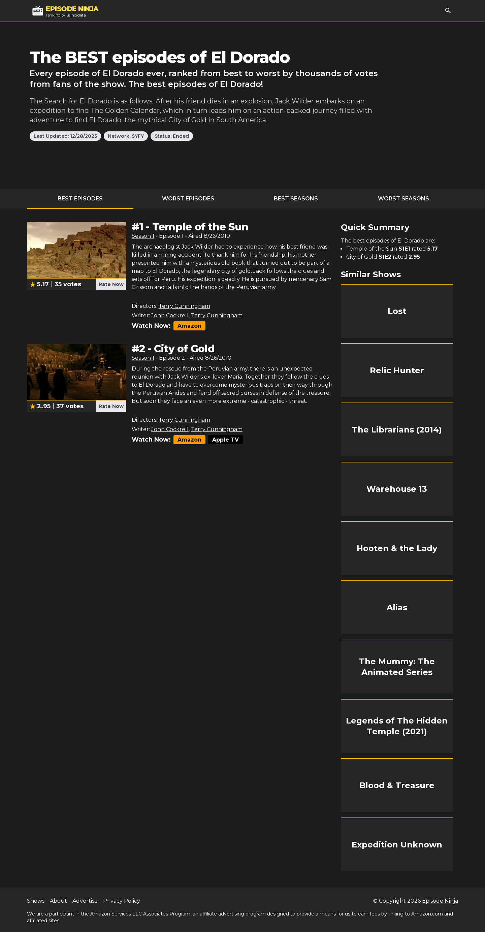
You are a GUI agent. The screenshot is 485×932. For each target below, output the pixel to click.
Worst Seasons (403, 198)
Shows (35, 901)
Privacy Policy (121, 901)
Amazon (189, 326)
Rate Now (111, 284)
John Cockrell (170, 315)
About (58, 901)
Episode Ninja (440, 901)
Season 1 (143, 236)
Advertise (85, 901)
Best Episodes (80, 198)
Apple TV (225, 440)
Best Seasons (296, 198)
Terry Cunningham (184, 306)
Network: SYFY (126, 136)
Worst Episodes (188, 198)
